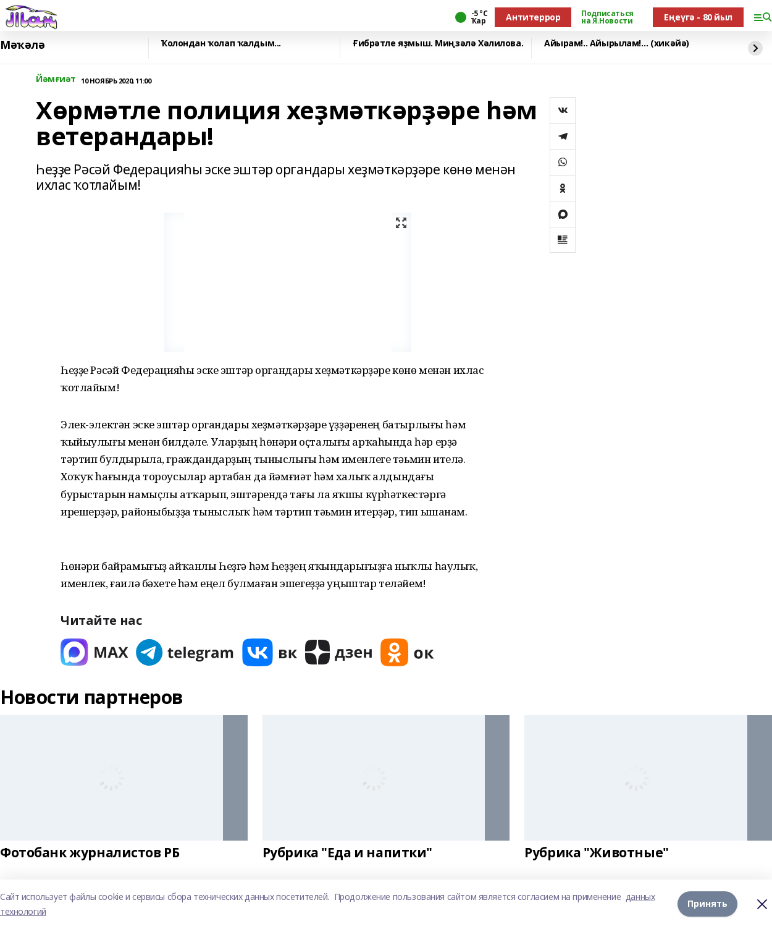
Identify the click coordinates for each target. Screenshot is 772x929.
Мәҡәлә (22, 45)
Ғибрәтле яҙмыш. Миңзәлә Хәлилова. (438, 43)
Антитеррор (533, 17)
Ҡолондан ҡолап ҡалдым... (221, 43)
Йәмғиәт (56, 79)
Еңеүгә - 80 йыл (698, 17)
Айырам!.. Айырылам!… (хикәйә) (616, 43)
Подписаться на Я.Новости (607, 17)
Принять (707, 904)
